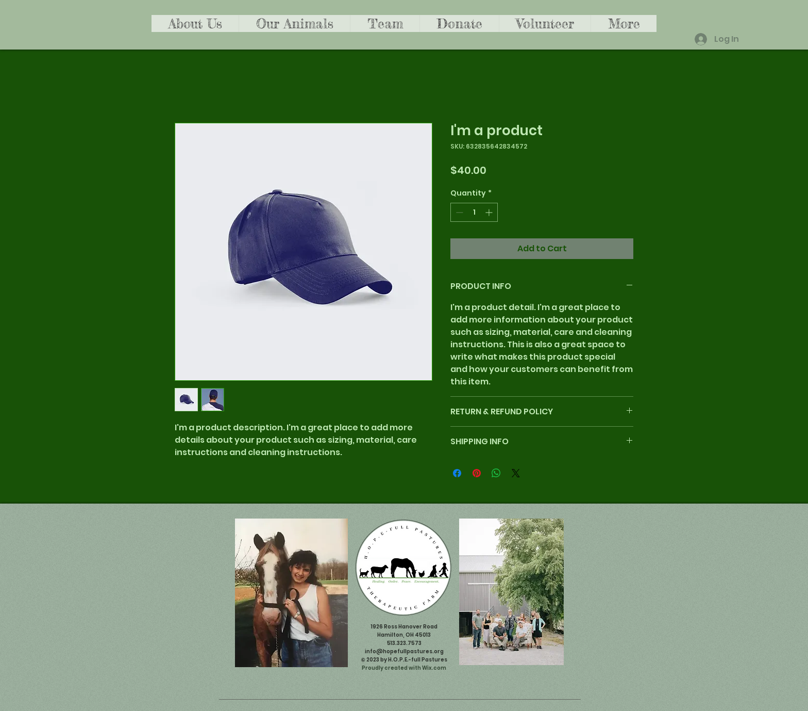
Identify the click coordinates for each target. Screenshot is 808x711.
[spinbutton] (474, 212)
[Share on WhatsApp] (496, 473)
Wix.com (434, 668)
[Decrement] (458, 212)
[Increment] (489, 212)
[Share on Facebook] (457, 473)
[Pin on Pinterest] (476, 473)
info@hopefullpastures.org (404, 651)
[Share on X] (516, 473)
